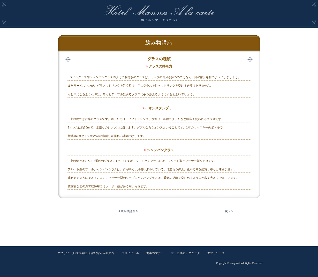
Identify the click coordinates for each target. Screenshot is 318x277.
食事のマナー (155, 253)
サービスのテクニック (185, 253)
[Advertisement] (159, 228)
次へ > (229, 211)
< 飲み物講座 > (128, 211)
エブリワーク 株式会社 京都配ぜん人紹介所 (85, 253)
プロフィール (130, 253)
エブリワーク (216, 253)
